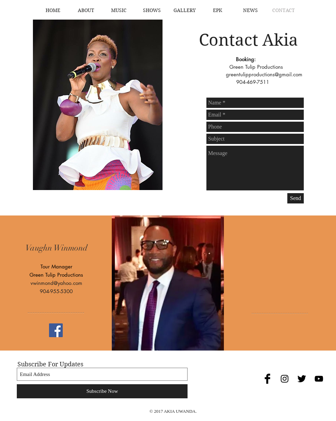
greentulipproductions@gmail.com (264, 74)
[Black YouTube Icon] (319, 379)
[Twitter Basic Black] (302, 379)
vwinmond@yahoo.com (56, 283)
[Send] (295, 198)
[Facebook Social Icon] (56, 330)
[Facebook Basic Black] (267, 379)
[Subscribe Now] (102, 391)
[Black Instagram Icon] (284, 379)
